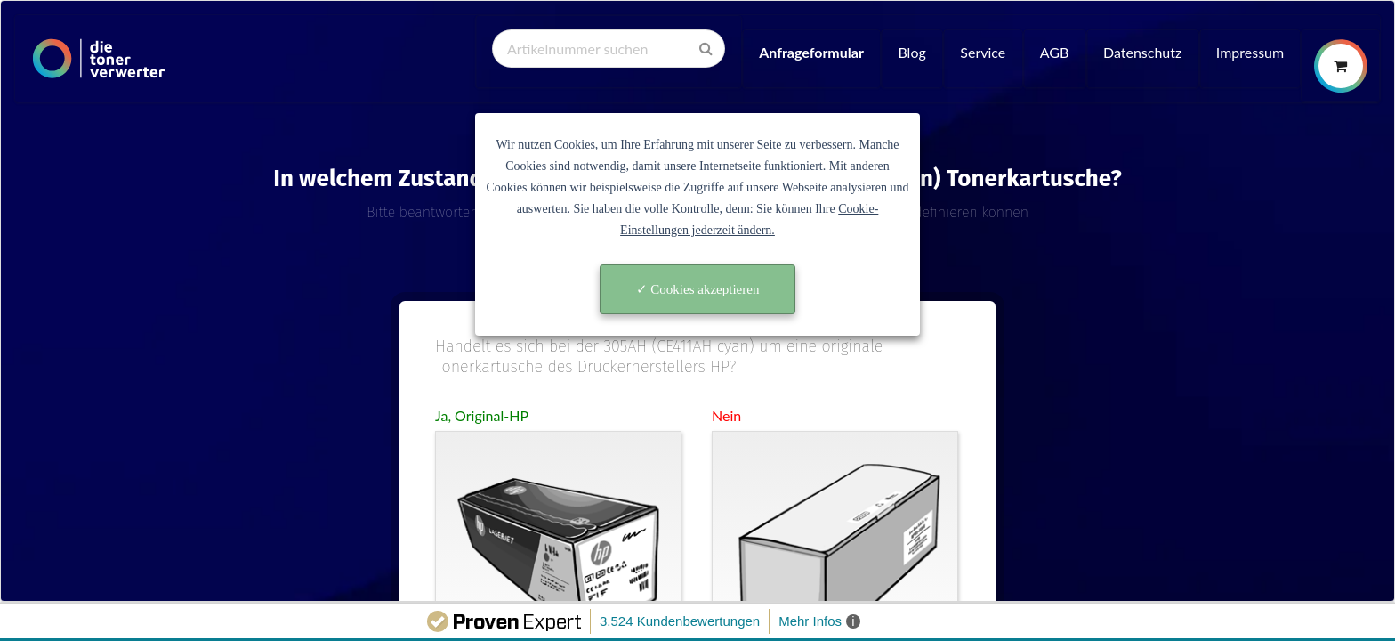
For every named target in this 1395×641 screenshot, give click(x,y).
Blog (911, 52)
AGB (1054, 52)
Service (982, 52)
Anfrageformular (811, 52)
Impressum (1250, 52)
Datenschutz (1142, 52)
